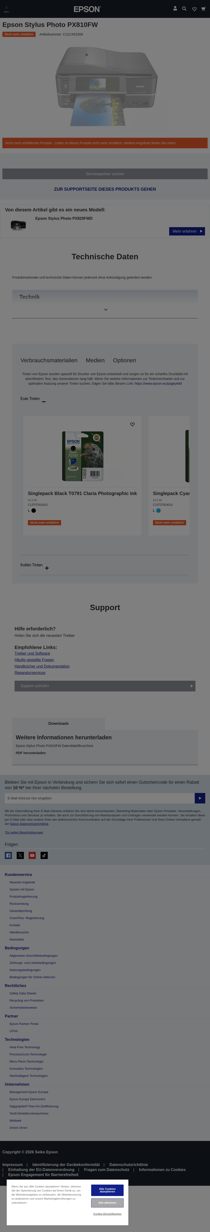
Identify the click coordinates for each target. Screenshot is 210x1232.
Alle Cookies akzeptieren (107, 1190)
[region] (67, 1202)
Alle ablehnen (107, 1202)
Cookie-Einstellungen (107, 1213)
